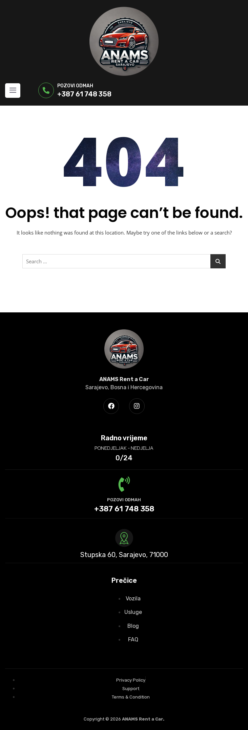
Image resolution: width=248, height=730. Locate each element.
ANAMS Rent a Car (142, 719)
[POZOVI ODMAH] (124, 484)
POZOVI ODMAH (124, 499)
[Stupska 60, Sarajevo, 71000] (124, 538)
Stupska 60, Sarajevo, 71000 (124, 555)
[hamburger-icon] (12, 90)
